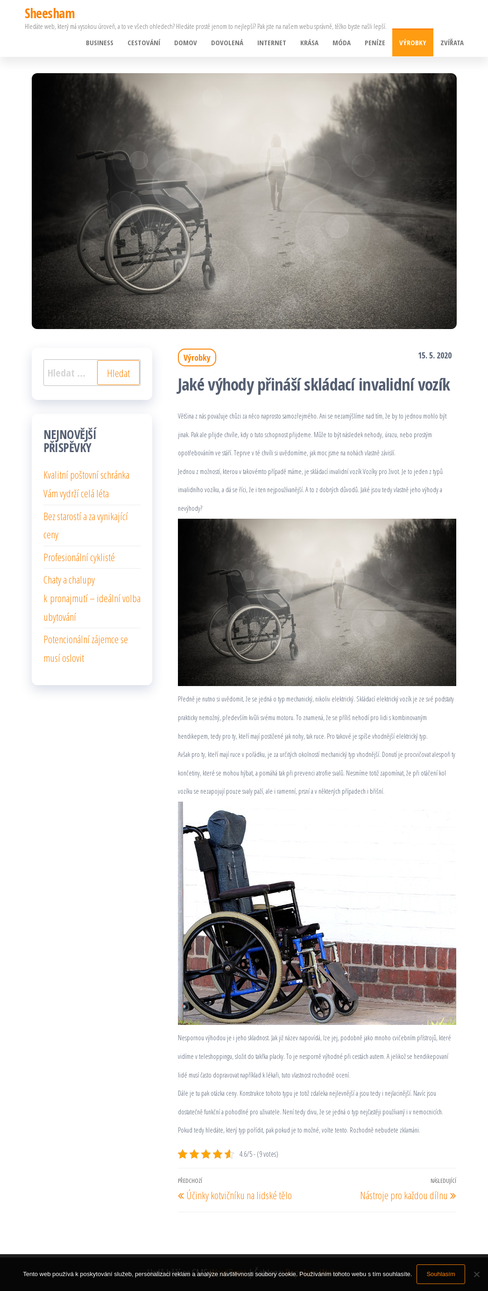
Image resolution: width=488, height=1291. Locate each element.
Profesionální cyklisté (79, 557)
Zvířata (452, 42)
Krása (309, 42)
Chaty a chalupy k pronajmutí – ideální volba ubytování (92, 597)
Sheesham (50, 13)
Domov (185, 42)
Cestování (143, 42)
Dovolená (227, 42)
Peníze (375, 42)
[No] (476, 1274)
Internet (271, 42)
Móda (341, 42)
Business (99, 42)
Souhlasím (440, 1273)
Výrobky (412, 42)
